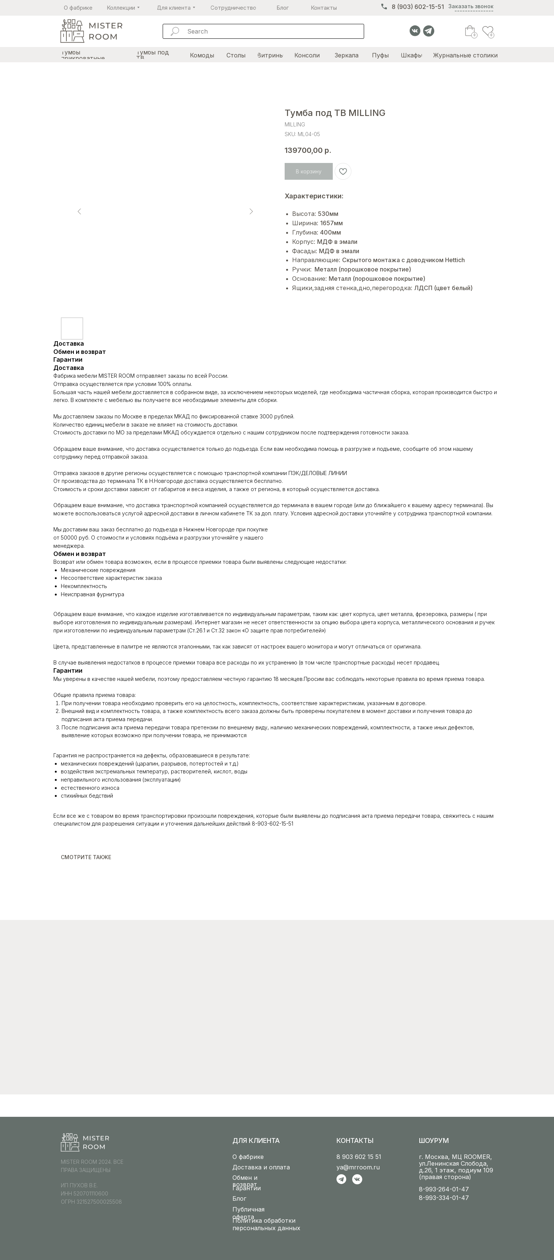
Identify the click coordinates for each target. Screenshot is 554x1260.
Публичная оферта (248, 1213)
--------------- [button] (474, 11)
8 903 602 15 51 (359, 1156)
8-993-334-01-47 (444, 1197)
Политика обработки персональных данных (266, 1224)
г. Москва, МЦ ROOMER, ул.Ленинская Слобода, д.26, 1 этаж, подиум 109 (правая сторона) (456, 1167)
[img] (91, 31)
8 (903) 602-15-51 (418, 6)
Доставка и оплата (261, 1167)
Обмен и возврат (244, 1181)
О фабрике (248, 1156)
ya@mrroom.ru (358, 1167)
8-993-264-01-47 (444, 1189)
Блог (239, 1198)
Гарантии (246, 1188)
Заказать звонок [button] (471, 6)
